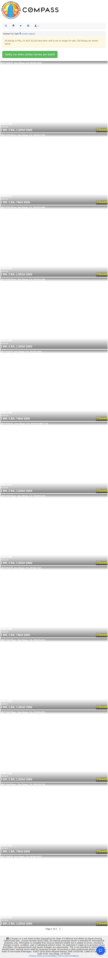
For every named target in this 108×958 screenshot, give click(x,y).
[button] (36, 26)
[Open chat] (100, 950)
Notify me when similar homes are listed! (30, 54)
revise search (28, 33)
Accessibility (50, 956)
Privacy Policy (36, 956)
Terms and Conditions (68, 956)
